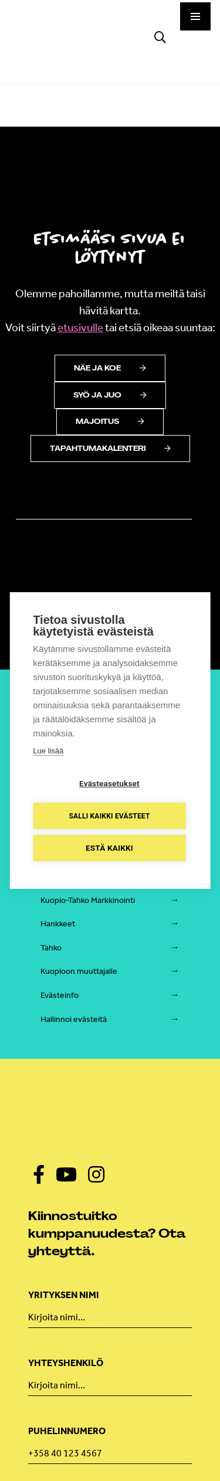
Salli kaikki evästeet (109, 816)
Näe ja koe (110, 368)
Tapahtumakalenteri (110, 448)
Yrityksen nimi (63, 1294)
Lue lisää (48, 750)
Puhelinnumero (67, 1430)
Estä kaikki (109, 847)
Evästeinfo (59, 995)
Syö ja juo (110, 395)
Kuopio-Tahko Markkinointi (87, 900)
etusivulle (80, 327)
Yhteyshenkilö (65, 1362)
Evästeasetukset (109, 783)
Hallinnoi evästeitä (73, 1019)
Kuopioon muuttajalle (78, 971)
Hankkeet (57, 924)
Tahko (51, 948)
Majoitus (110, 421)
